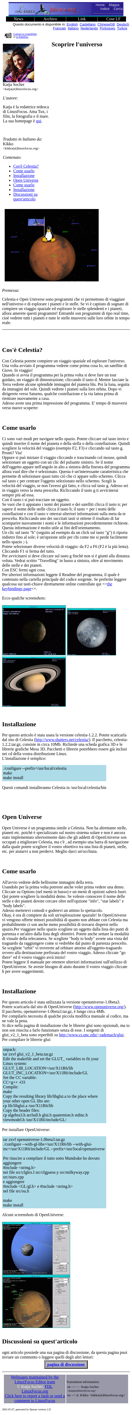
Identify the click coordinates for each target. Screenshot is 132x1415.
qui (38, 121)
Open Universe (25, 180)
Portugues (107, 28)
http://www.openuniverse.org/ (99, 1007)
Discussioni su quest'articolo (25, 196)
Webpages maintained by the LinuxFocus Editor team (35, 1379)
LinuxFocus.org (35, 1391)
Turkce (122, 28)
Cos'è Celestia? (26, 166)
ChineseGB (106, 24)
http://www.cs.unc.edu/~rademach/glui (91, 1035)
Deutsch (123, 24)
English (72, 24)
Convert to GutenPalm (25, 34)
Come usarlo (23, 171)
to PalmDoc (22, 36)
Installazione (24, 175)
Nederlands (89, 28)
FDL (49, 1386)
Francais (59, 28)
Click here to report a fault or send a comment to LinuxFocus (35, 1398)
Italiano (73, 28)
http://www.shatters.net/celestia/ (62, 739)
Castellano (88, 24)
